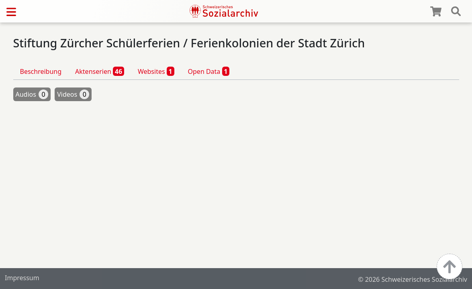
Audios (32, 94)
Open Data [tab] (209, 71)
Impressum (22, 277)
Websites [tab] (156, 71)
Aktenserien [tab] (99, 71)
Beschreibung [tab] (41, 71)
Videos (73, 94)
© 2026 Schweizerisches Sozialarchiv (412, 279)
